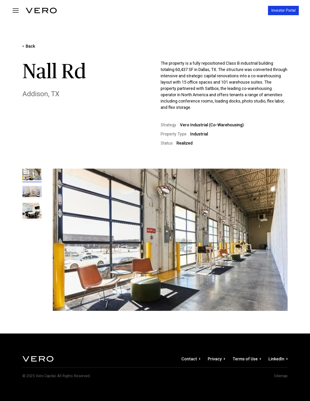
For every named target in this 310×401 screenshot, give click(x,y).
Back (28, 46)
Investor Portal (283, 10)
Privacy (216, 358)
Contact (190, 358)
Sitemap (281, 376)
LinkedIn (278, 358)
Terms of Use (246, 358)
